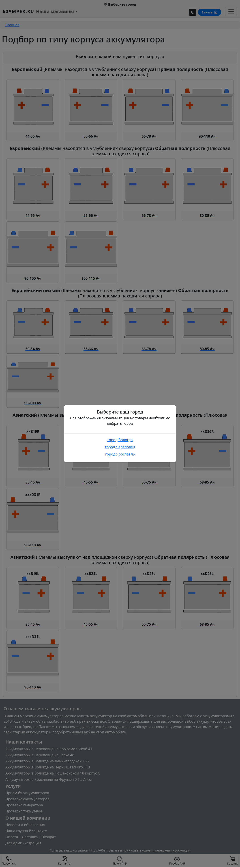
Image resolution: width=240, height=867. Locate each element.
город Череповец (120, 447)
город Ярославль (120, 454)
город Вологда (120, 439)
